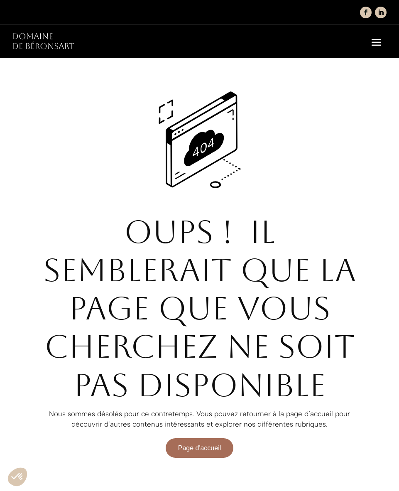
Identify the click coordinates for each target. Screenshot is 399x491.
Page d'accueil (199, 448)
